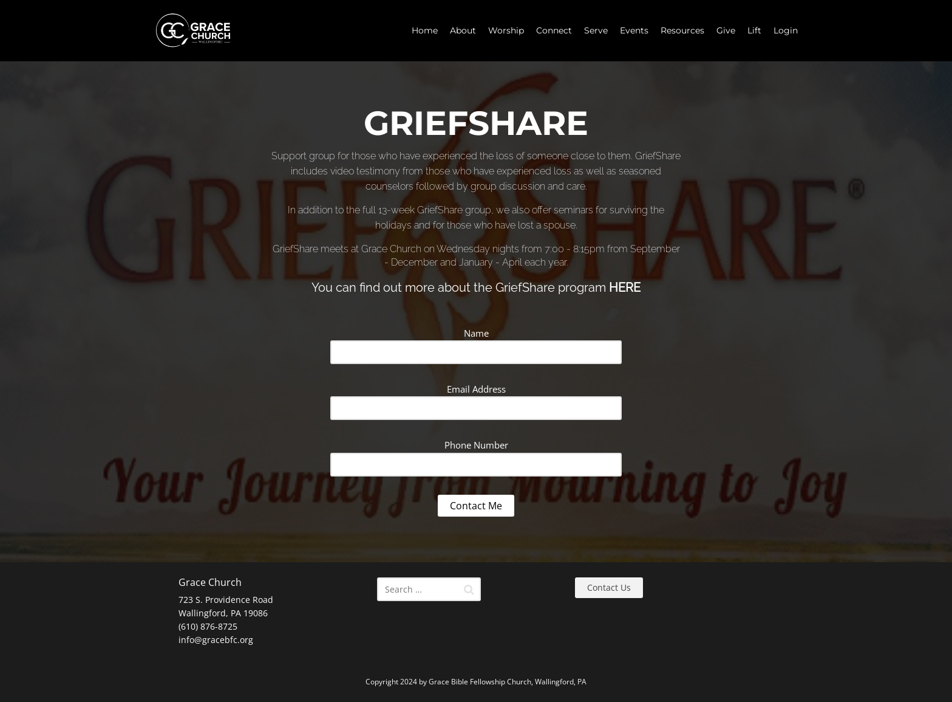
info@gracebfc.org (215, 639)
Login (785, 30)
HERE (625, 287)
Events (634, 30)
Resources (682, 30)
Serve (596, 30)
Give (725, 30)
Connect (554, 30)
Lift (754, 30)
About (463, 30)
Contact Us (609, 587)
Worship (506, 30)
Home (425, 30)
